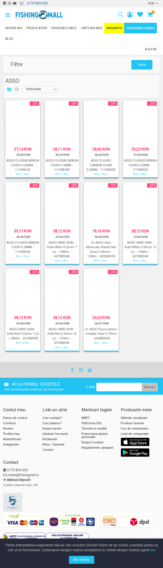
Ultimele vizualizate (134, 418)
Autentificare (12, 439)
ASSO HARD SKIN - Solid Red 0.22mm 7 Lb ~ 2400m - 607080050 (23, 333)
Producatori (37, 28)
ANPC (86, 418)
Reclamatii (49, 439)
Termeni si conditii (94, 428)
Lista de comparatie (135, 434)
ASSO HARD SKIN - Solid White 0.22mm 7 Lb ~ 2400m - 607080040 (62, 249)
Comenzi (9, 423)
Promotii (114, 28)
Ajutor (151, 49)
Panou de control (15, 418)
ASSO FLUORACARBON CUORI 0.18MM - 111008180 (62, 165)
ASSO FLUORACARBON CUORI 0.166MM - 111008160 (22, 165)
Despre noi (13, 28)
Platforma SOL (92, 423)
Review (8, 428)
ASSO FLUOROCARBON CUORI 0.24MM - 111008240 (22, 247)
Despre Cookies (93, 442)
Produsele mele (64, 28)
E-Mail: (90, 387)
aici (153, 550)
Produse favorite (132, 423)
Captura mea (91, 28)
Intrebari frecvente (55, 434)
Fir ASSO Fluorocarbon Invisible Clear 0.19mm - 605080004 (101, 333)
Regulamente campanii (97, 448)
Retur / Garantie (53, 444)
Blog (9, 39)
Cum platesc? (52, 423)
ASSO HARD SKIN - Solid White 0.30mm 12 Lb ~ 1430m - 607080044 (140, 249)
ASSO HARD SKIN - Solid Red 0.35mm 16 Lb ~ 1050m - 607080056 (62, 336)
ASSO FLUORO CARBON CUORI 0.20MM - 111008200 (101, 165)
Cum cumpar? (52, 418)
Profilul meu (11, 434)
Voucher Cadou (140, 28)
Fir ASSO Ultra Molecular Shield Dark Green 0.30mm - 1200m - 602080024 (101, 249)
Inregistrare (11, 444)
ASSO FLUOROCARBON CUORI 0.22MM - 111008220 (140, 165)
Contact (48, 450)
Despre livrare (51, 428)
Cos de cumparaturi (134, 428)
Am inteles (81, 560)
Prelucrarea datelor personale (95, 435)
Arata (142, 65)
